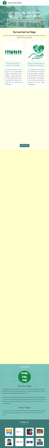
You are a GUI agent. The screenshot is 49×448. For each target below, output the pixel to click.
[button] (45, 2)
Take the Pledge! (24, 145)
